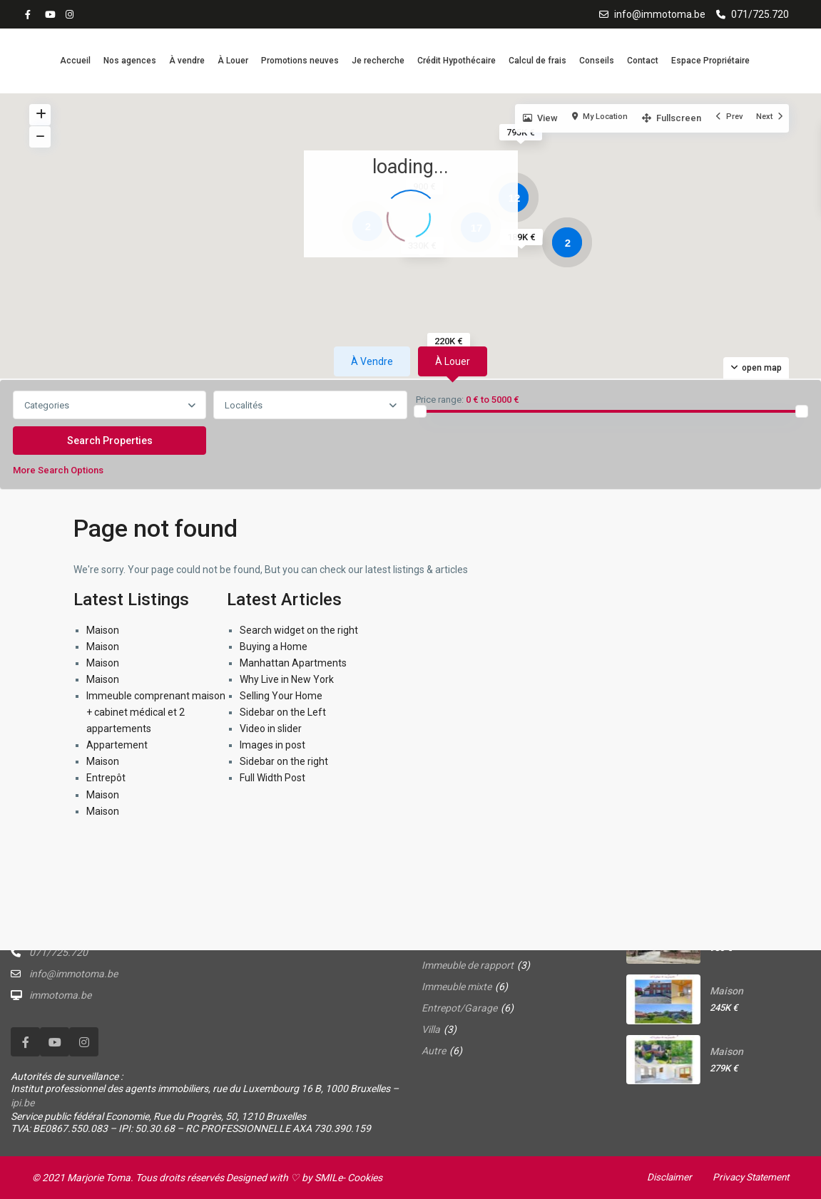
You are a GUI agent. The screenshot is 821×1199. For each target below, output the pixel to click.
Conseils (596, 61)
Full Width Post (272, 777)
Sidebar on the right (284, 761)
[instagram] (71, 14)
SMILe (328, 1177)
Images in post (272, 745)
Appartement (117, 745)
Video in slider (271, 728)
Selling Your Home (281, 695)
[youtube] (51, 14)
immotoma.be (60, 995)
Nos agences (129, 61)
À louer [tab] (452, 361)
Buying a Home (273, 646)
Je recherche (378, 61)
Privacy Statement (748, 1177)
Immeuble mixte (456, 986)
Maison (102, 630)
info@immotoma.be (659, 14)
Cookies (364, 1177)
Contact (642, 61)
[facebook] (31, 14)
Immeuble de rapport (468, 965)
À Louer (233, 61)
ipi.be (22, 1102)
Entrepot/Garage (459, 1008)
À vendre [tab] (372, 361)
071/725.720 (760, 14)
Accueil (75, 61)
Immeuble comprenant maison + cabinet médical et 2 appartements (155, 712)
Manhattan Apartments (293, 663)
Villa (431, 1029)
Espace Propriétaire (710, 61)
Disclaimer (664, 1177)
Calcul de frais (537, 61)
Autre (434, 1050)
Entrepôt (106, 777)
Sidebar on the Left (283, 712)
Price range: (440, 400)
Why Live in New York (287, 679)
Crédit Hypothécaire (456, 61)
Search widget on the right (299, 630)
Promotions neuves (300, 61)
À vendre (187, 61)
